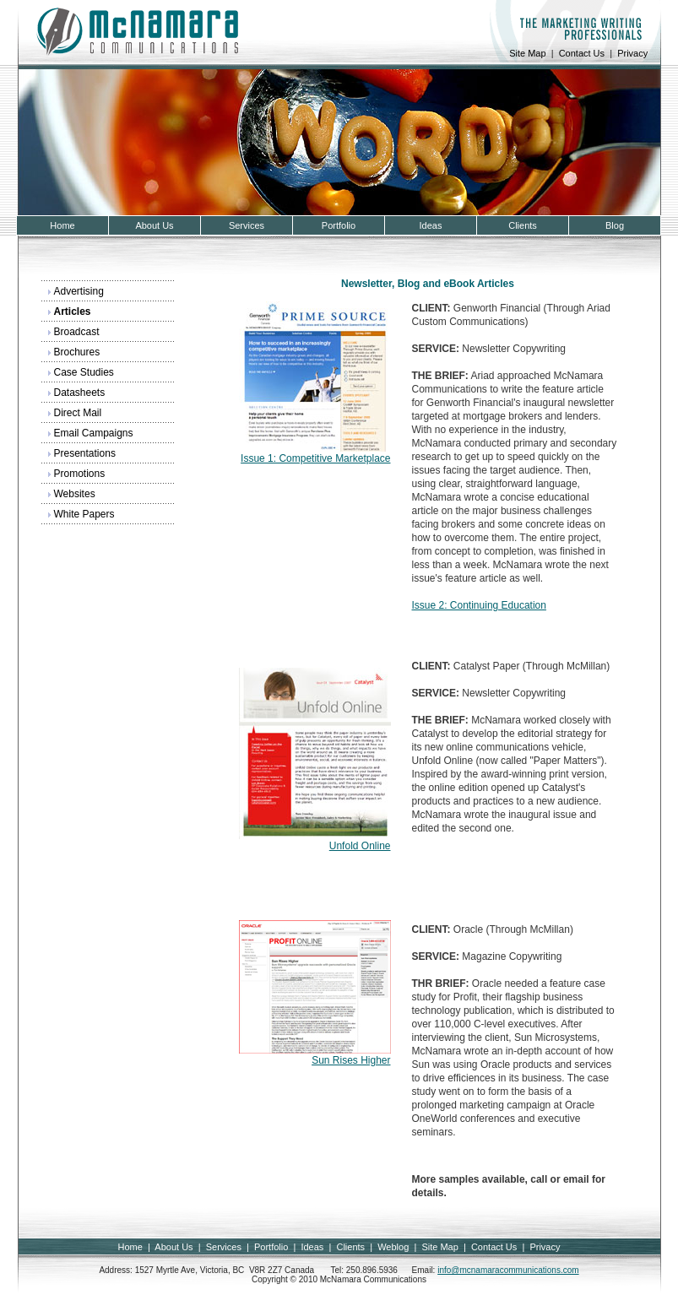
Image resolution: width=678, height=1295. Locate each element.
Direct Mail (78, 413)
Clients (350, 1247)
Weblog (393, 1247)
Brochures (77, 352)
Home (130, 1247)
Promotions (80, 474)
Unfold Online (360, 846)
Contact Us (582, 53)
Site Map (527, 53)
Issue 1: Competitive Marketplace (315, 458)
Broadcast (77, 332)
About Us (174, 1247)
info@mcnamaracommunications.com (507, 1270)
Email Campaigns (93, 433)
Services (223, 1247)
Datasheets (80, 392)
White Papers (84, 514)
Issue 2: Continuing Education (479, 605)
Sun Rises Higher (351, 1060)
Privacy (632, 53)
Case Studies (84, 372)
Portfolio (271, 1247)
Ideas (312, 1247)
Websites (74, 494)
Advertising (79, 291)
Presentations (85, 453)
